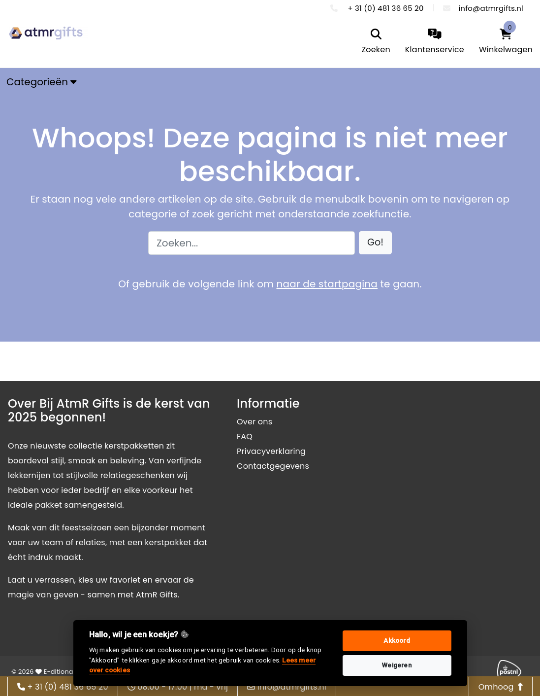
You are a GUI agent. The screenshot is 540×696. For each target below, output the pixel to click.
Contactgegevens (273, 466)
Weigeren (397, 665)
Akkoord (396, 640)
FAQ (245, 436)
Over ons (254, 421)
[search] (375, 42)
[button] (375, 242)
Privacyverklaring (271, 451)
